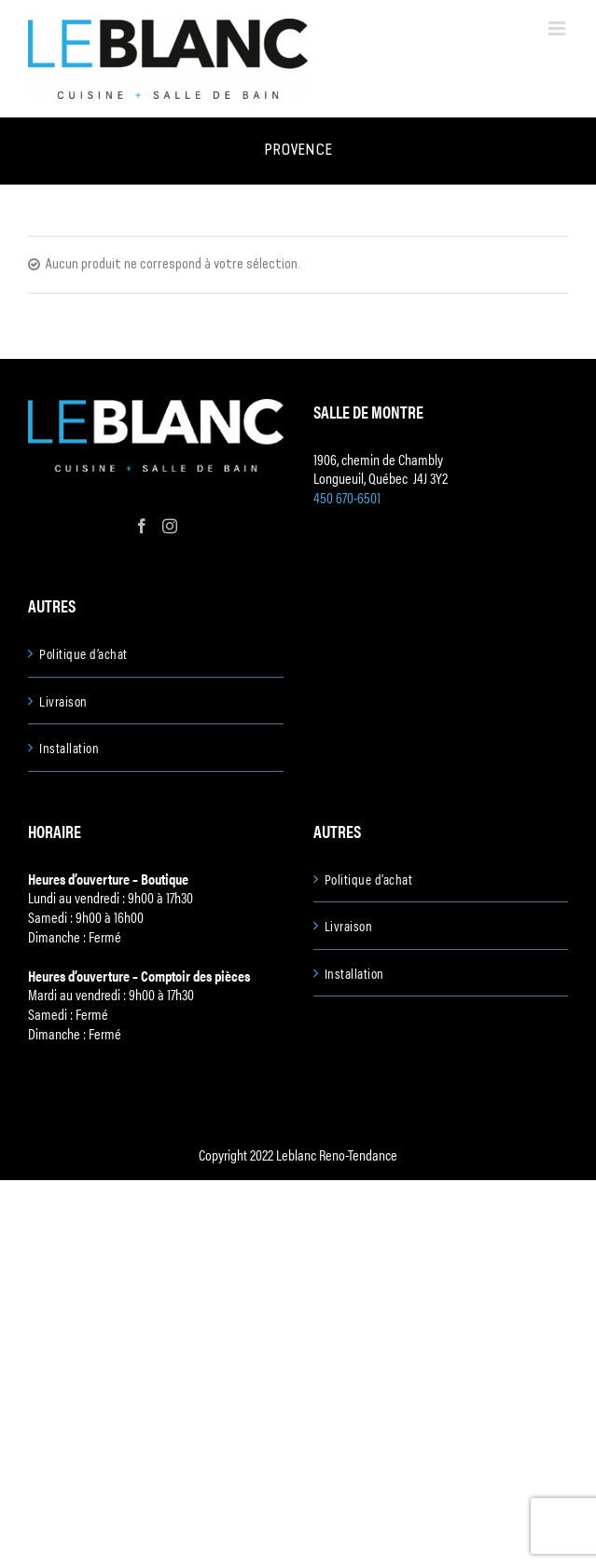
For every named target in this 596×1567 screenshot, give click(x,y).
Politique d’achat (83, 653)
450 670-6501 (347, 497)
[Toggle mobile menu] (558, 28)
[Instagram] (169, 525)
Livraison (63, 701)
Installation (69, 747)
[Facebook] (141, 525)
